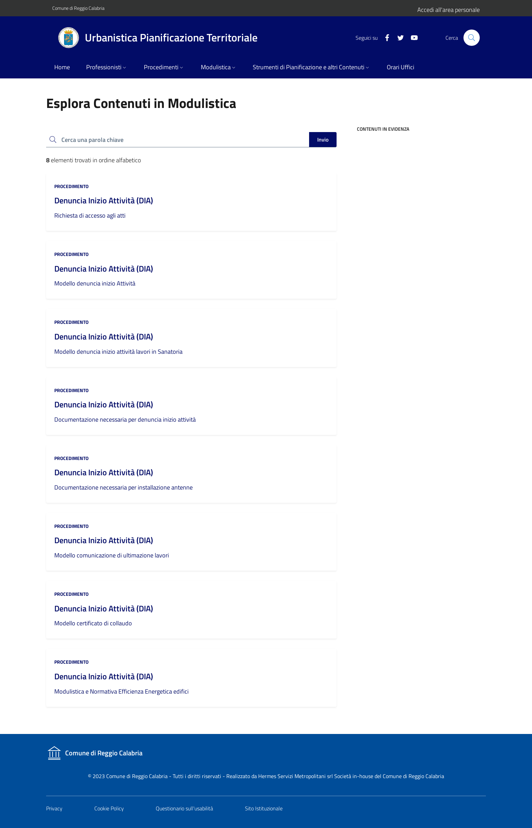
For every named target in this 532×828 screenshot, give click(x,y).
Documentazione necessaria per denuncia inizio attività (125, 419)
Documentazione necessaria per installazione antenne (123, 487)
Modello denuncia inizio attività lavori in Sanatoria (118, 351)
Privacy (54, 808)
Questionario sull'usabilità (184, 808)
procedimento (71, 186)
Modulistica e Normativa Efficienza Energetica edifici (121, 691)
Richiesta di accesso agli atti (90, 215)
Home (62, 67)
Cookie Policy (109, 808)
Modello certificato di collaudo (93, 623)
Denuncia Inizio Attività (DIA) (103, 200)
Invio (322, 139)
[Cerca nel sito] (471, 38)
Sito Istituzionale (264, 808)
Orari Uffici (400, 67)
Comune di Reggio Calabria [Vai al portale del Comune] (78, 8)
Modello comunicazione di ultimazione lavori (111, 555)
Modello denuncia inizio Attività (94, 283)
